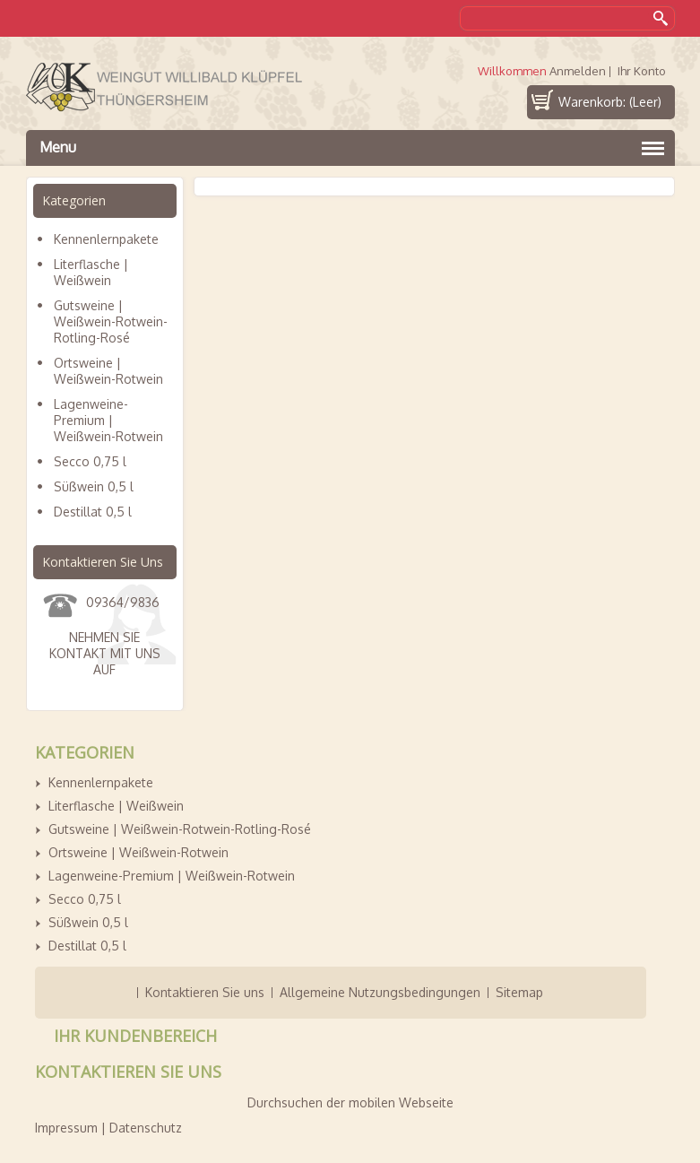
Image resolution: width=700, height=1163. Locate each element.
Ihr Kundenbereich (135, 1035)
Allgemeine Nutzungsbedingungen (380, 992)
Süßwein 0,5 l (94, 486)
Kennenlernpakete (106, 239)
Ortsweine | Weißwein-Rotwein (108, 370)
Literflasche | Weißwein (91, 272)
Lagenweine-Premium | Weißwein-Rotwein (108, 420)
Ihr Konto (642, 71)
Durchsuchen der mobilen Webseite (350, 1102)
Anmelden (577, 71)
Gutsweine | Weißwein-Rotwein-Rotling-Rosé (111, 321)
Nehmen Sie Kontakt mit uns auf (104, 653)
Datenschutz (145, 1127)
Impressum (66, 1127)
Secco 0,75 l (90, 461)
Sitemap (519, 992)
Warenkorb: (609, 101)
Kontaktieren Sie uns (204, 992)
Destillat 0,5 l (93, 511)
